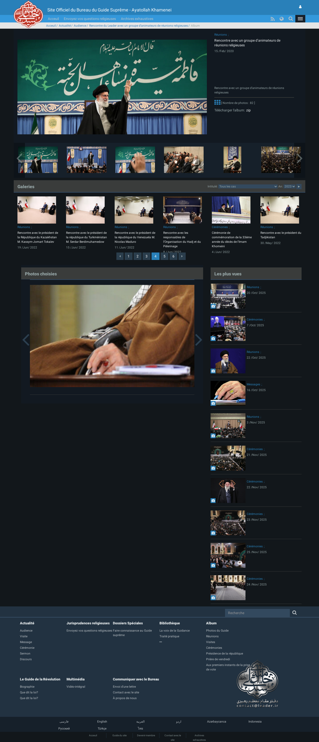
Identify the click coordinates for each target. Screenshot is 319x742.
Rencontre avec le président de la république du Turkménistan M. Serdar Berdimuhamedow (86, 237)
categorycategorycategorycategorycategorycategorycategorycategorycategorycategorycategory (248, 186)
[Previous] (120, 256)
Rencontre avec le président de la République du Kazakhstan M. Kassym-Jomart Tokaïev (37, 237)
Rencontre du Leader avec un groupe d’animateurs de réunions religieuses (138, 25)
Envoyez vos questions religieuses (90, 19)
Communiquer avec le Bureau (136, 679)
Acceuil (53, 19)
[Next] (182, 256)
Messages (253, 384)
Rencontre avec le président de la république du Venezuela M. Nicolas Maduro (135, 237)
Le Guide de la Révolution (40, 679)
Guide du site (119, 735)
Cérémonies (220, 227)
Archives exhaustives (137, 19)
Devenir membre (146, 735)
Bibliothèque (170, 623)
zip (248, 110)
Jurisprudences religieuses (88, 623)
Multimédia (75, 679)
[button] (300, 18)
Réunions (220, 34)
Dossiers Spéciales (128, 623)
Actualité (65, 25)
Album (211, 623)
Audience (80, 25)
